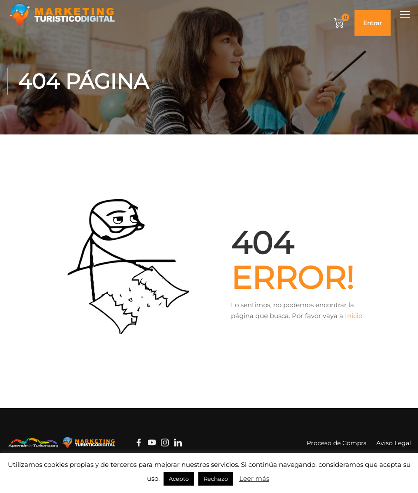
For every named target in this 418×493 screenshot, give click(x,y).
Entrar (372, 23)
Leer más (254, 478)
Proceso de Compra (337, 443)
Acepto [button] (179, 478)
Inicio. (354, 316)
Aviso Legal (393, 443)
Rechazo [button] (216, 478)
